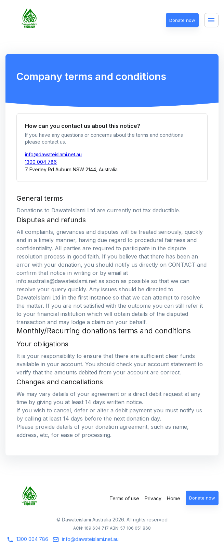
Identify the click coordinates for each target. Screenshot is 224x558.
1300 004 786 (41, 162)
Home (173, 498)
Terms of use (124, 498)
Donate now (182, 20)
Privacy (153, 498)
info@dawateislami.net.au (53, 154)
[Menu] (211, 20)
